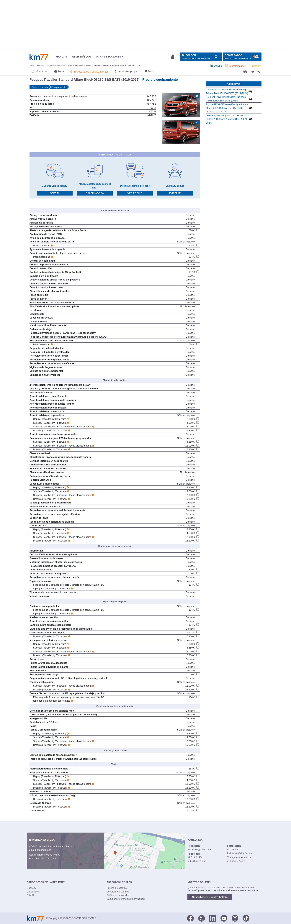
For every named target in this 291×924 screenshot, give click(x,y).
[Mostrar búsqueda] (200, 56)
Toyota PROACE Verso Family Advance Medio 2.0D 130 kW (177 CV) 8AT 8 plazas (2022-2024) (227, 108)
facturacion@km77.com (240, 853)
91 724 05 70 (53, 854)
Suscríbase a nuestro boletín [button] (210, 897)
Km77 (39, 56)
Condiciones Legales (118, 891)
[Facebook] (190, 918)
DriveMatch (33, 891)
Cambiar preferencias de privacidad (126, 898)
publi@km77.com (196, 861)
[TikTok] (246, 918)
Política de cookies (117, 888)
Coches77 (32, 888)
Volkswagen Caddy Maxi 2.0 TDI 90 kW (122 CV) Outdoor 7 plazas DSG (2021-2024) (227, 119)
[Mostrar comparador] (242, 56)
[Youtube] (223, 918)
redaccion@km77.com (199, 849)
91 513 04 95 (49, 858)
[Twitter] (201, 918)
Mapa (48, 849)
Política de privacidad (118, 895)
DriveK (30, 895)
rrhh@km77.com (236, 861)
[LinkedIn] (212, 918)
